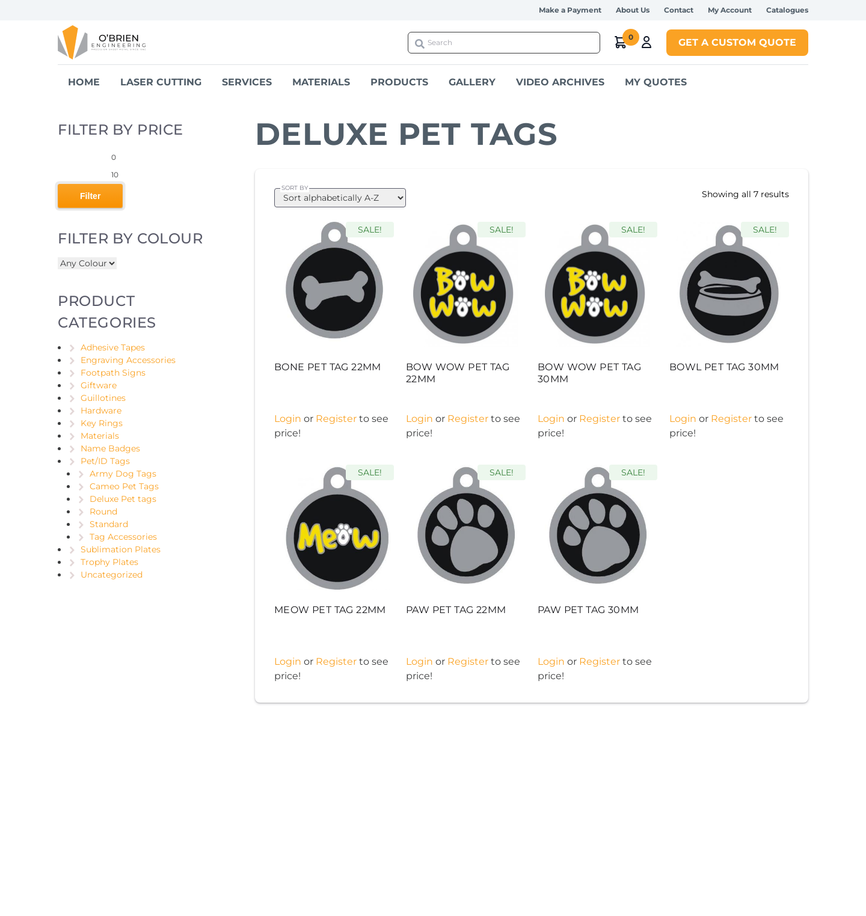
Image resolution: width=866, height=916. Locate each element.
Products (399, 82)
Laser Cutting (160, 82)
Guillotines (103, 397)
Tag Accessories (123, 536)
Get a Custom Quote (737, 42)
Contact (678, 9)
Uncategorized (112, 574)
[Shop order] (340, 197)
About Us (633, 9)
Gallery (472, 82)
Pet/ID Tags (105, 461)
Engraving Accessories (128, 360)
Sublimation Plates (121, 549)
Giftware (99, 385)
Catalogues (787, 9)
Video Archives (560, 82)
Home (84, 82)
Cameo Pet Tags (124, 486)
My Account (730, 9)
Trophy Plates (109, 562)
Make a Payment (570, 9)
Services (247, 82)
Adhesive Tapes (113, 347)
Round (103, 511)
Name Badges (110, 448)
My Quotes (656, 82)
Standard (109, 524)
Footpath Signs (113, 372)
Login (287, 418)
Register (336, 418)
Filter (90, 196)
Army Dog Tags (123, 473)
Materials (321, 82)
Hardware (101, 410)
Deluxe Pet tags (123, 498)
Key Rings (102, 423)
